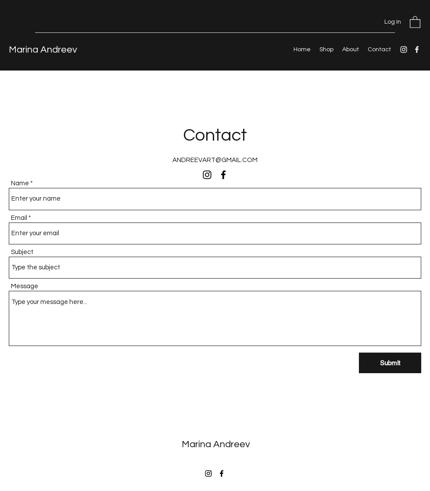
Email (19, 218)
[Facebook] (416, 49)
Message (24, 286)
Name (20, 183)
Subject (22, 252)
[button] (415, 21)
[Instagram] (403, 49)
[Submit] (390, 363)
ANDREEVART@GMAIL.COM (215, 160)
